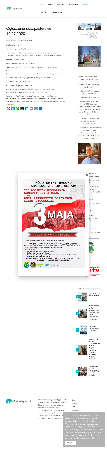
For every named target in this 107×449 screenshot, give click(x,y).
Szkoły (44, 12)
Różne (51, 4)
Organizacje (74, 4)
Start (43, 4)
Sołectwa (61, 4)
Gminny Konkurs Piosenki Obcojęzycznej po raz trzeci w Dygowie (94, 370)
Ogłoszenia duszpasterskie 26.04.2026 (94, 329)
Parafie (85, 4)
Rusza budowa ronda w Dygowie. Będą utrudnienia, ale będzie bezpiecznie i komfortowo (94, 312)
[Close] (87, 175)
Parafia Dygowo (11, 40)
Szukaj (74, 403)
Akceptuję (70, 443)
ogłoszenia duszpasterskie (25, 40)
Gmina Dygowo (56, 12)
